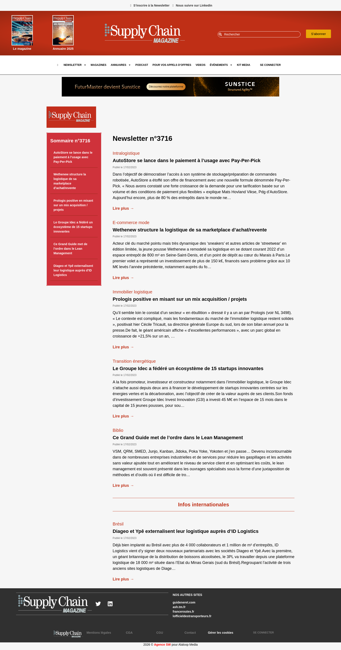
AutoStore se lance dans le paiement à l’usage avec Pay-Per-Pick (72, 157)
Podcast (141, 64)
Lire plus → (123, 208)
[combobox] (259, 34)
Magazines (98, 64)
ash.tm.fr (179, 607)
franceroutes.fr (183, 611)
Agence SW (162, 644)
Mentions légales (99, 632)
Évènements (221, 65)
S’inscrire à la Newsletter (152, 5)
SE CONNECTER (270, 64)
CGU (159, 632)
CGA (129, 632)
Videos (200, 64)
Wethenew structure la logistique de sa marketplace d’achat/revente (190, 230)
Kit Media (243, 64)
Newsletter (75, 65)
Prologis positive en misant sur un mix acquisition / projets (73, 205)
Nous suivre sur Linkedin (194, 5)
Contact (190, 632)
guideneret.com (184, 602)
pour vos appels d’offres (171, 64)
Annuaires (121, 65)
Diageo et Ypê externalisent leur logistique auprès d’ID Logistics (73, 270)
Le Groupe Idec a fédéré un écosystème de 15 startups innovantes (73, 227)
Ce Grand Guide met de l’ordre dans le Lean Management (70, 248)
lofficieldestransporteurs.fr (192, 616)
